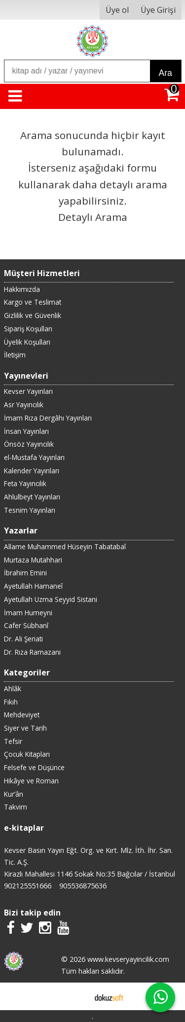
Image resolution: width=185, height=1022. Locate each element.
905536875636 (83, 885)
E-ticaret (76, 996)
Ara (165, 73)
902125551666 (27, 885)
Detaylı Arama (92, 217)
